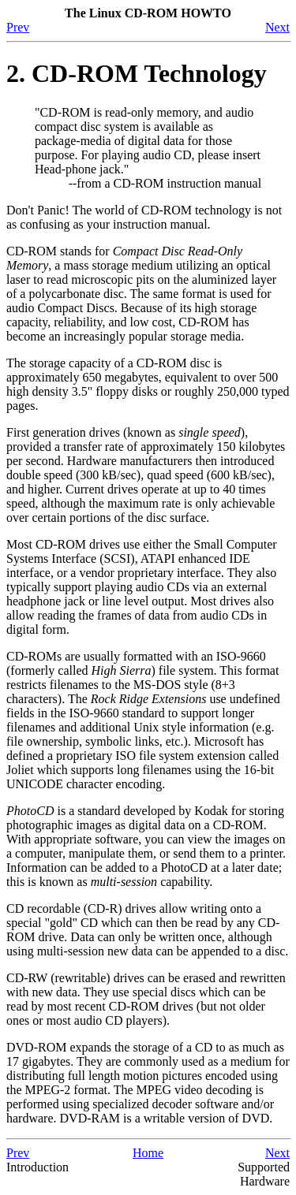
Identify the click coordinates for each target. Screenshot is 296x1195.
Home (148, 1153)
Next (277, 27)
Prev (17, 27)
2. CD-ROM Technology (136, 73)
